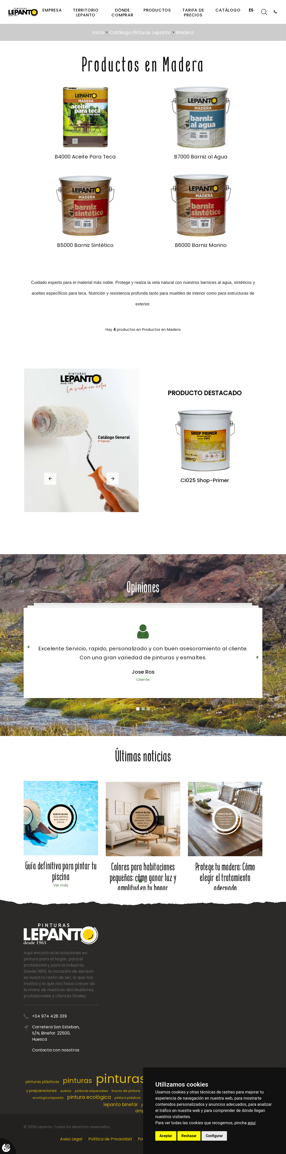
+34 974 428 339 (88, 1016)
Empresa (52, 10)
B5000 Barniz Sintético (85, 245)
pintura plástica (127, 1098)
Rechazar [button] (189, 1136)
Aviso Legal (71, 1139)
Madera (185, 32)
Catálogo (227, 10)
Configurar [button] (214, 1136)
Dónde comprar (122, 12)
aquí (252, 1122)
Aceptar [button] (165, 1136)
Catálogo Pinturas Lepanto (140, 32)
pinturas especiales (91, 1091)
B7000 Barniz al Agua (200, 156)
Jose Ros (143, 671)
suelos (65, 1091)
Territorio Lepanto (86, 12)
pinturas (77, 1081)
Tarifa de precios (193, 12)
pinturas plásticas (42, 1081)
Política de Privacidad (110, 1139)
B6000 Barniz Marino (201, 245)
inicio (98, 32)
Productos (157, 10)
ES (251, 10)
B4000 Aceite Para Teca (85, 156)
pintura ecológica (89, 1097)
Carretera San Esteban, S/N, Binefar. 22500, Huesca (94, 1033)
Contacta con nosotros (94, 1050)
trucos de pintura (126, 1091)
